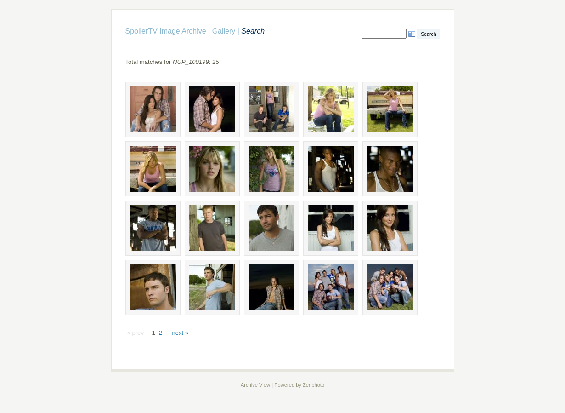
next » (180, 332)
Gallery (224, 31)
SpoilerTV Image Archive (165, 31)
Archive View (255, 385)
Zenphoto (313, 385)
